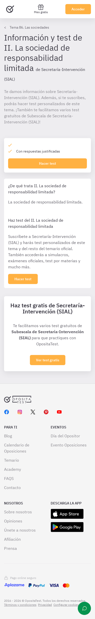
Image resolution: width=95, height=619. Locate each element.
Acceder (78, 9)
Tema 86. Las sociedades (29, 27)
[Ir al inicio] (10, 9)
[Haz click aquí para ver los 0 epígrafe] (23, 279)
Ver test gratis (47, 360)
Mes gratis (41, 9)
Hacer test (47, 163)
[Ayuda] (84, 608)
